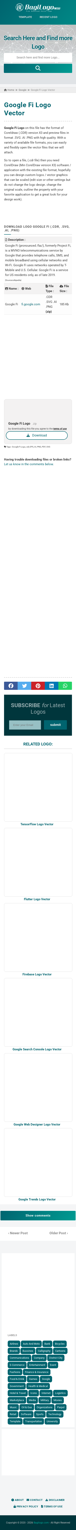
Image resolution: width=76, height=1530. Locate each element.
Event (53, 1364)
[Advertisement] (38, 357)
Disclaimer (55, 1499)
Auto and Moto (31, 1343)
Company (39, 1357)
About (17, 1499)
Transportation (33, 1421)
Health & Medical (38, 1386)
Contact (35, 1499)
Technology (54, 1414)
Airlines (14, 1343)
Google (46, 1379)
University (52, 1421)
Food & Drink (17, 1379)
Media (32, 1400)
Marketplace (17, 1400)
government (17, 1386)
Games (33, 1379)
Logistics (60, 1393)
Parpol (60, 1407)
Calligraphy (44, 1350)
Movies (58, 1400)
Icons (33, 1393)
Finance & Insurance (36, 1372)
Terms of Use (51, 1506)
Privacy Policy (26, 1506)
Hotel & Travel (18, 1393)
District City (55, 1357)
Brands (14, 1350)
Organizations (44, 1407)
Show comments (38, 1215)
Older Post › (58, 1233)
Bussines (27, 1350)
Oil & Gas (26, 1407)
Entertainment (37, 1364)
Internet (46, 1393)
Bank (47, 1343)
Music (13, 1407)
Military (45, 1400)
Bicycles (60, 1343)
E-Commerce (17, 1364)
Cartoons (60, 1350)
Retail (13, 1414)
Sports (40, 1414)
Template (15, 1421)
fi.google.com (30, 304)
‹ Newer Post (18, 1233)
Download (37, 435)
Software (26, 1414)
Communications (19, 1357)
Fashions (15, 1372)
